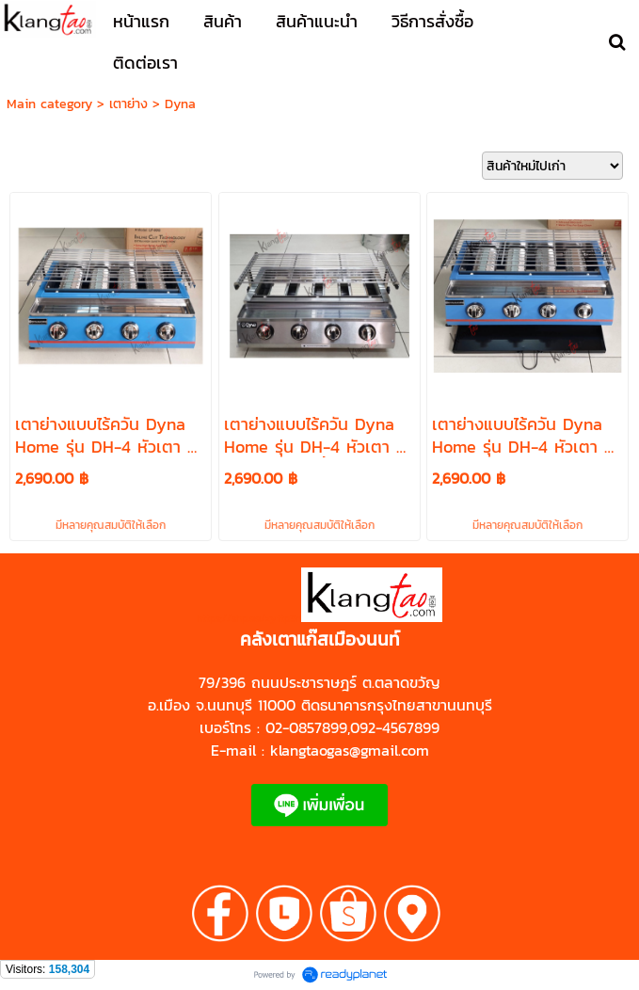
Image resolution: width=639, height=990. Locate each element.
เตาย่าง (128, 104)
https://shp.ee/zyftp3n (249, 618)
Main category (49, 104)
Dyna (180, 104)
